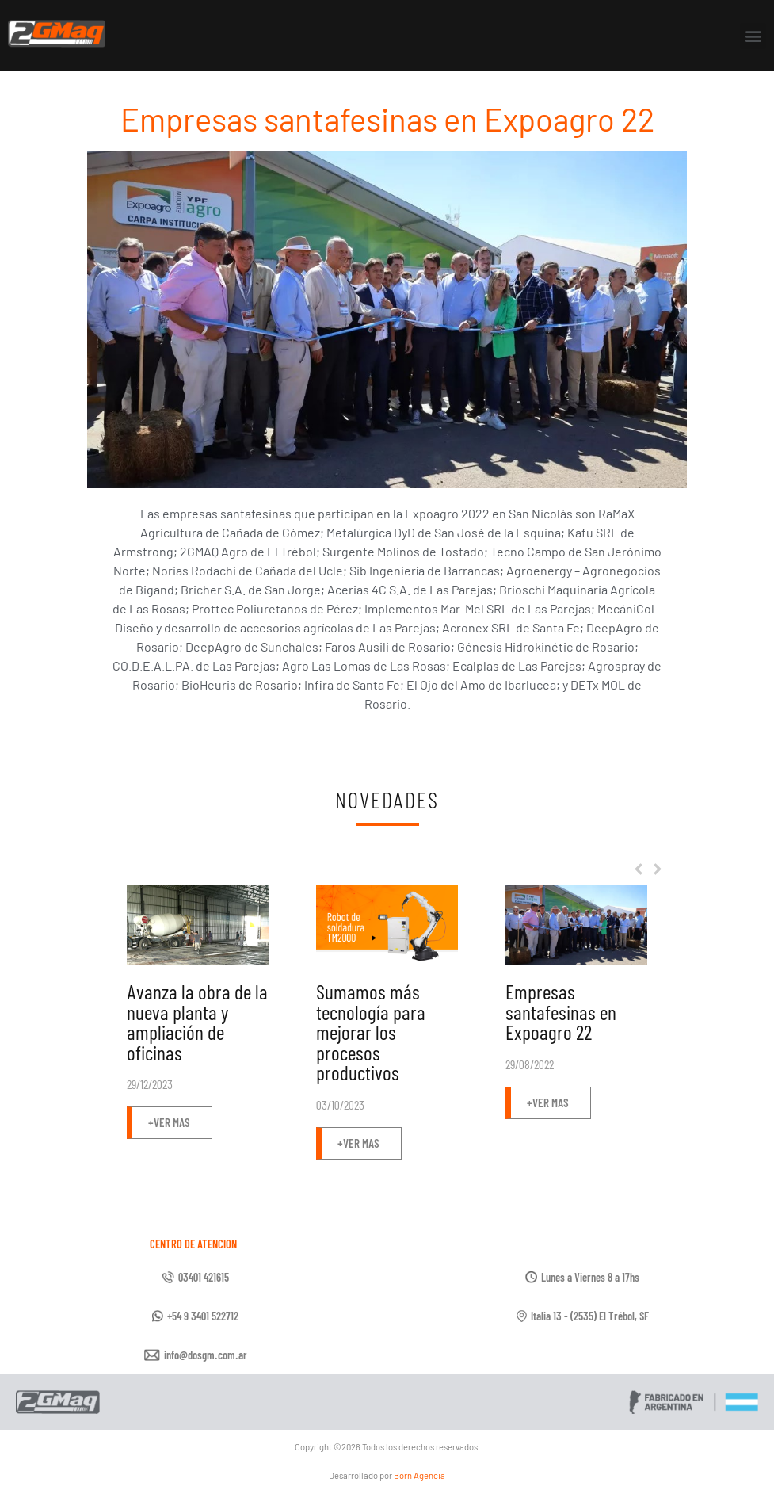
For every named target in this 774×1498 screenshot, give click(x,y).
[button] (753, 36)
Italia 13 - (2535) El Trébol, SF (590, 1316)
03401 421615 (203, 1277)
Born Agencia (419, 1475)
